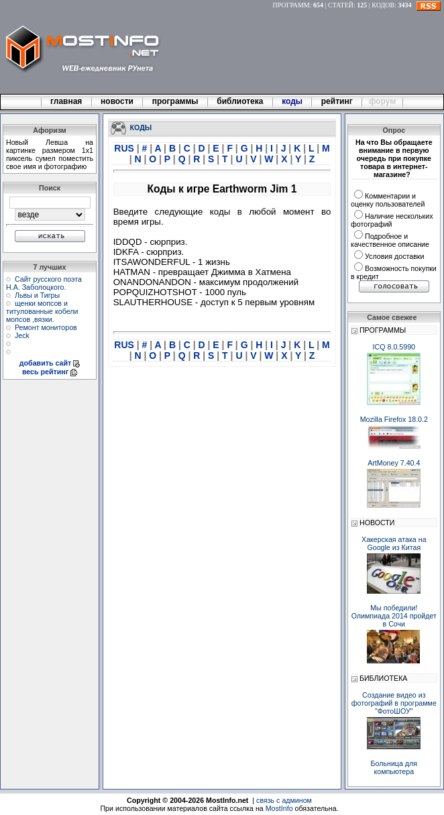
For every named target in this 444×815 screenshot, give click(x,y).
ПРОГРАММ (291, 5)
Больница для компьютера (394, 767)
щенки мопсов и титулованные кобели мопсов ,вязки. (42, 311)
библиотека (240, 101)
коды (292, 101)
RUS (125, 148)
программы (175, 101)
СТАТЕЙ (340, 5)
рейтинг (338, 101)
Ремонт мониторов (46, 327)
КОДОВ (383, 5)
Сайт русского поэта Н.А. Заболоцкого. (44, 283)
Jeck (22, 335)
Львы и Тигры (37, 295)
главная (66, 101)
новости (117, 101)
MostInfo (279, 808)
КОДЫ (141, 127)
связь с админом (284, 800)
